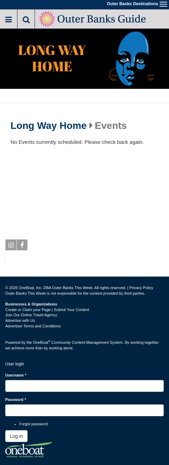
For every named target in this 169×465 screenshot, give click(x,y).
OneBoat (42, 342)
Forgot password (33, 424)
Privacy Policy (141, 288)
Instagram (11, 246)
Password (15, 399)
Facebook (22, 246)
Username (16, 375)
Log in (16, 436)
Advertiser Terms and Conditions (33, 326)
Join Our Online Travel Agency (31, 315)
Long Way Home (48, 126)
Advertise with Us (20, 320)
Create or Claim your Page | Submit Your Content (47, 310)
